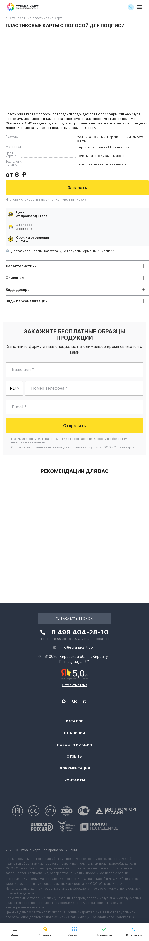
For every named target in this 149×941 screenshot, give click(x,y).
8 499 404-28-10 (80, 632)
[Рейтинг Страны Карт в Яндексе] (74, 674)
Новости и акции (74, 745)
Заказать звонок (74, 618)
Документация (74, 768)
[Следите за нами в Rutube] (85, 701)
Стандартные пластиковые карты (37, 18)
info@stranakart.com (78, 647)
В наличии (74, 733)
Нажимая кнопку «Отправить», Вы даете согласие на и (69, 440)
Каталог (74, 721)
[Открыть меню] (139, 7)
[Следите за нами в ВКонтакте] (74, 701)
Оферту (100, 439)
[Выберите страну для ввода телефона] (14, 388)
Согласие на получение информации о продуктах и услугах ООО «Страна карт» (72, 447)
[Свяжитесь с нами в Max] (63, 701)
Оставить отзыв (74, 685)
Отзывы (75, 756)
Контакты (74, 780)
